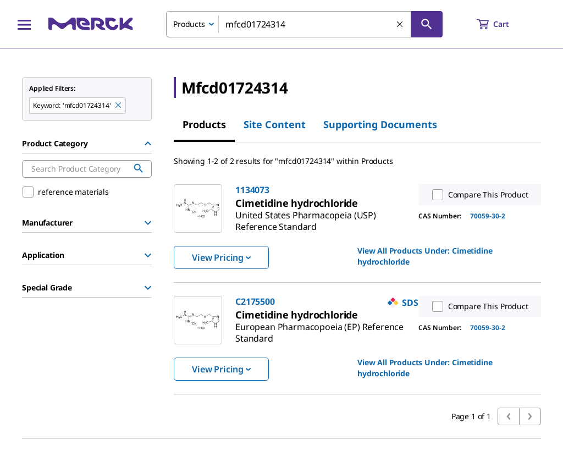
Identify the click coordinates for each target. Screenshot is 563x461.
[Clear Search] (400, 24)
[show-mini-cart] (503, 24)
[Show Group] (148, 222)
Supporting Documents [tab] (380, 124)
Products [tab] (204, 124)
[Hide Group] (148, 143)
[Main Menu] (24, 24)
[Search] (427, 24)
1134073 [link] (252, 190)
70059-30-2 (487, 216)
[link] (305, 216)
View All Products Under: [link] (424, 256)
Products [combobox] (189, 24)
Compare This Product (477, 194)
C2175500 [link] (255, 301)
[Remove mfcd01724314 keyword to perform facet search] (118, 105)
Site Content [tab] (275, 124)
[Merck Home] (90, 24)
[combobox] (304, 24)
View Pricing (221, 257)
